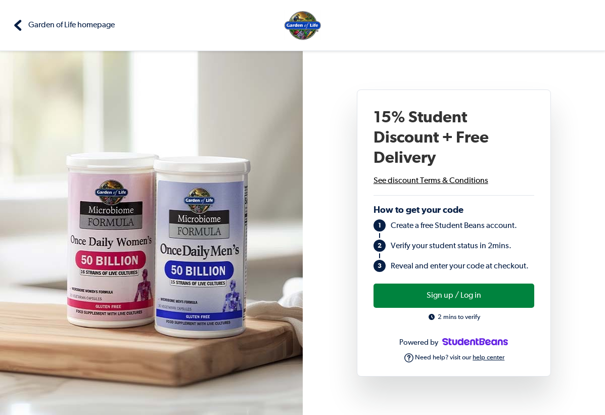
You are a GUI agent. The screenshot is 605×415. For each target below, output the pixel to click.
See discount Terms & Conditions (431, 181)
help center (488, 357)
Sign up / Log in (454, 296)
